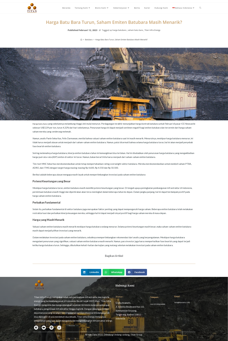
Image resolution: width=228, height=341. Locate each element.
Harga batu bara (40, 123)
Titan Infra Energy (154, 30)
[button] (91, 272)
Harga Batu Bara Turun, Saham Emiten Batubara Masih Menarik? (121, 39)
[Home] (79, 39)
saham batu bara (135, 30)
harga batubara (117, 30)
